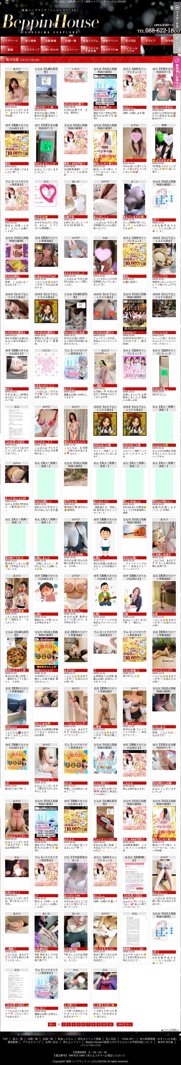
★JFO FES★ (111, 49)
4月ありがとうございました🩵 (52, 385)
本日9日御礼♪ (13, 276)
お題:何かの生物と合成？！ (79, 554)
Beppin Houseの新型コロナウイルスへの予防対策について (90, 49)
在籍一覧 (70, 40)
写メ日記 (131, 40)
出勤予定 (69, 216)
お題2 (38, 614)
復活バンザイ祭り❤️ (105, 163)
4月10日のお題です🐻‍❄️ (76, 104)
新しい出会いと (132, 501)
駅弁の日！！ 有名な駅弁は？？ (53, 107)
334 (120, 1024)
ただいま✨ (159, 726)
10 (104, 1024)
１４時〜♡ (70, 1005)
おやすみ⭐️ (41, 216)
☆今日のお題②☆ (45, 332)
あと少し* (69, 388)
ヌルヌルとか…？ (74, 273)
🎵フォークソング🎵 (76, 723)
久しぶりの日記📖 (103, 273)
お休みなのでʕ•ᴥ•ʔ (45, 276)
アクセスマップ (30, 49)
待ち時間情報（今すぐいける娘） (171, 40)
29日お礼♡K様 (131, 445)
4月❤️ (155, 219)
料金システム (90, 40)
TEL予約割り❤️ (102, 107)
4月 (7, 782)
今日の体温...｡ (160, 388)
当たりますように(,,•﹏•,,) (108, 948)
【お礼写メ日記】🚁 (17, 1005)
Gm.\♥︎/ (68, 782)
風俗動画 (10, 49)
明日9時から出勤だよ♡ (165, 782)
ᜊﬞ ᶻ (7, 219)
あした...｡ (99, 895)
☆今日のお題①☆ (103, 332)
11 (110, 1024)
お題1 (96, 614)
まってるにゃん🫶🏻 (15, 498)
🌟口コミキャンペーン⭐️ (78, 441)
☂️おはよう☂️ (13, 104)
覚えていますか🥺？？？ (137, 216)
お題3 (96, 557)
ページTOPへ (171, 1029)
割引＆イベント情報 (111, 40)
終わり (9, 388)
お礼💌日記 (41, 948)
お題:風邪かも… (73, 610)
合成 (154, 614)
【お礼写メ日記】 (15, 441)
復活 (7, 163)
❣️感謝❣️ (99, 385)
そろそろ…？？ (43, 441)
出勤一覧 (50, 40)
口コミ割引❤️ (101, 782)
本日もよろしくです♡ (47, 163)
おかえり (69, 839)
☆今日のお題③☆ (15, 332)
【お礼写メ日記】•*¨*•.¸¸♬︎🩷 (139, 895)
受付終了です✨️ (14, 557)
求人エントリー (70, 49)
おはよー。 (129, 107)
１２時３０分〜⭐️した (106, 1005)
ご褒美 (97, 726)
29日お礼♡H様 (102, 445)
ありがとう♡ (101, 501)
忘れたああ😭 (42, 723)
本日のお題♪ (130, 557)
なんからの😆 (160, 445)
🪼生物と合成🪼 (161, 554)
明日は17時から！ (162, 501)
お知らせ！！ (12, 892)
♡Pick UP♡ (151, 40)
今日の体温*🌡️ (131, 670)
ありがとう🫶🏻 (72, 895)
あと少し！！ (101, 216)
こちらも (128, 782)
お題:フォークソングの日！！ (140, 723)
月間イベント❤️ (44, 670)
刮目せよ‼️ (11, 726)
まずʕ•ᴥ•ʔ (69, 670)
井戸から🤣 (70, 501)
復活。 (127, 276)
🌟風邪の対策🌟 (14, 610)
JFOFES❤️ (129, 332)
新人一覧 (30, 40)
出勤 (125, 614)
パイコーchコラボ (131, 49)
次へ (128, 1024)
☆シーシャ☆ (160, 332)
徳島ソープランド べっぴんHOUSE (86, 1061)
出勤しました (42, 557)
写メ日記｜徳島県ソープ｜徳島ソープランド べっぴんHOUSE (90, 19)
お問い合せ (50, 49)
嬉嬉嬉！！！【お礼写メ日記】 (141, 948)
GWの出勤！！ (43, 501)
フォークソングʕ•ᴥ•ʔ (164, 670)
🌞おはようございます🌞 (19, 836)
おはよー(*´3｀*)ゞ (45, 779)
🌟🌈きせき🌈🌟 (162, 160)
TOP (10, 40)
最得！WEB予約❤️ (75, 163)
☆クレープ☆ (160, 276)
